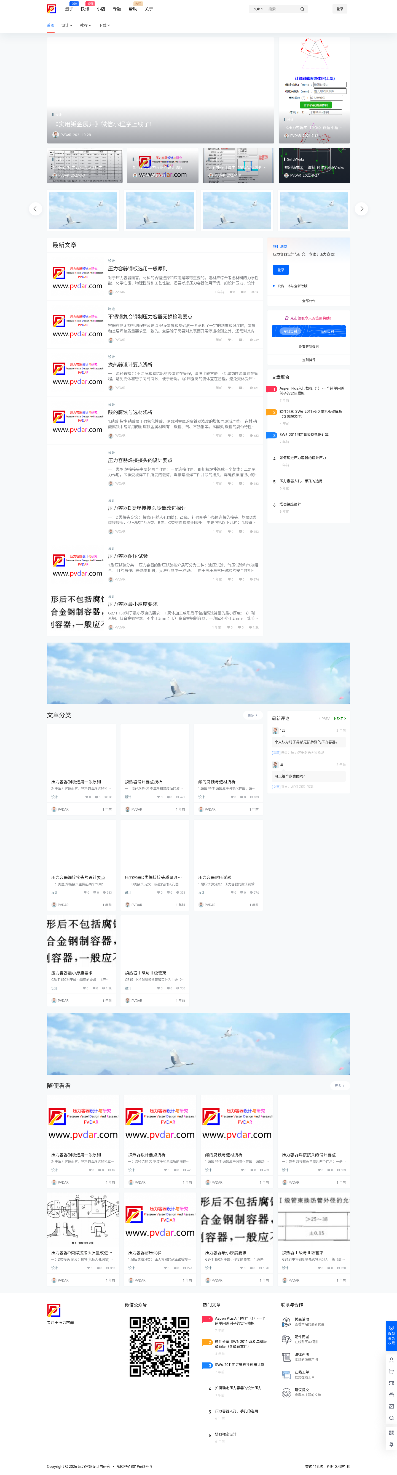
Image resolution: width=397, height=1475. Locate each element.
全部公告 (308, 301)
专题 (116, 9)
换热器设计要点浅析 (130, 364)
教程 (86, 25)
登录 (340, 8)
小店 (100, 9)
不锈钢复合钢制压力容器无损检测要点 (150, 316)
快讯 (85, 6)
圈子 (69, 6)
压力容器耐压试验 (128, 555)
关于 (148, 9)
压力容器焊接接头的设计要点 (140, 460)
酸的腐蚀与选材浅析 (130, 412)
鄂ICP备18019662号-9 (134, 1466)
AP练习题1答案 (302, 786)
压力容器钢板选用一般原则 (138, 268)
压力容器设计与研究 (93, 1466)
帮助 (132, 6)
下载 (105, 25)
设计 (67, 25)
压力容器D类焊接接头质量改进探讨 (147, 507)
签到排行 (308, 360)
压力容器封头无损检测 (307, 752)
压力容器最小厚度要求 (133, 603)
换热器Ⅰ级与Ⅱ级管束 (145, 973)
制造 (111, 308)
